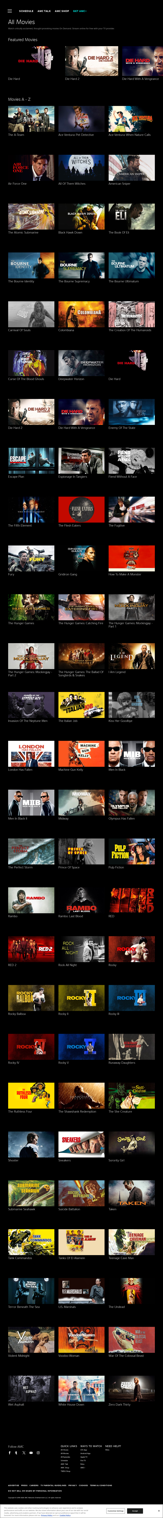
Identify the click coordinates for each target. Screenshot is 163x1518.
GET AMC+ (80, 11)
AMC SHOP (62, 11)
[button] (10, 11)
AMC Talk (44, 11)
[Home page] (34, 1440)
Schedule (26, 11)
